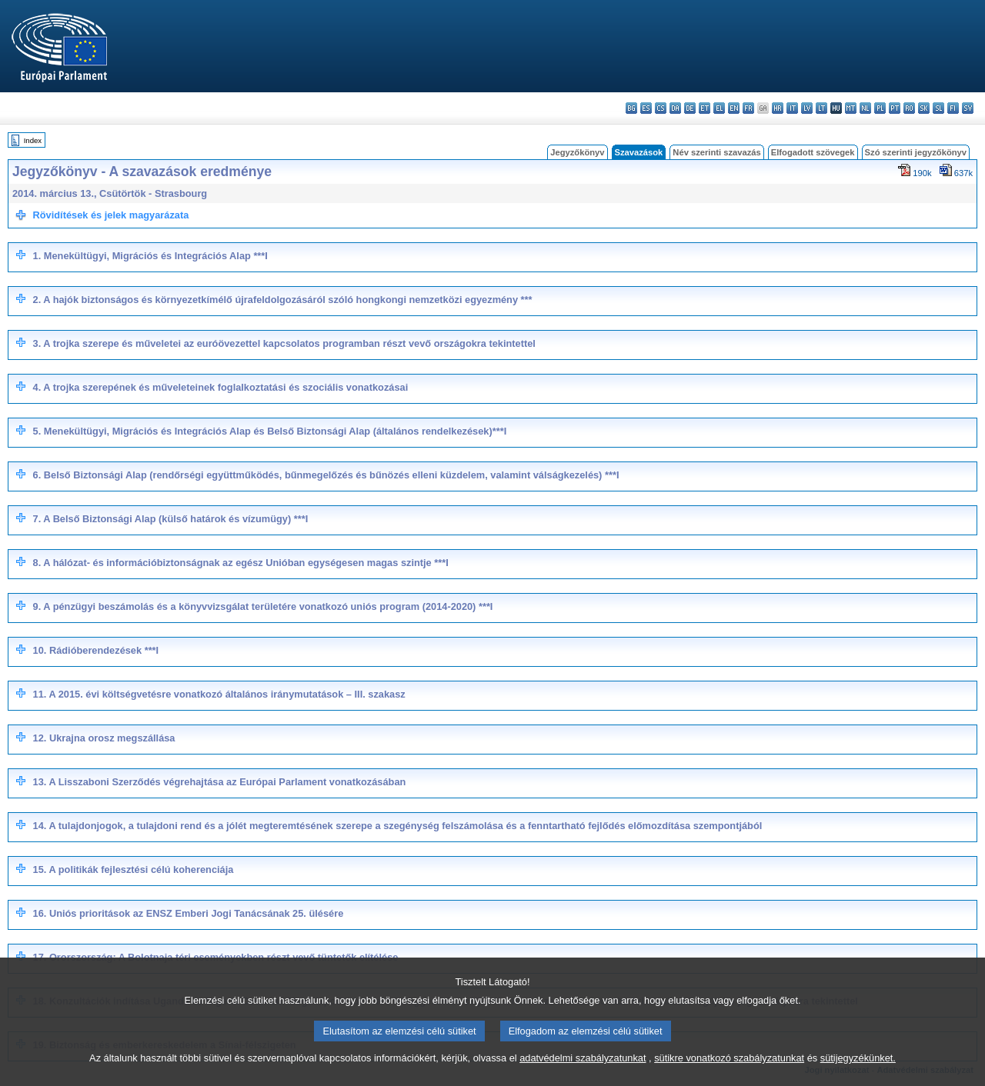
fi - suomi (953, 108)
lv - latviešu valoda (807, 108)
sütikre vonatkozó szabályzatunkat (729, 1075)
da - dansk (675, 108)
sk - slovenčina (924, 108)
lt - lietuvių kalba (821, 108)
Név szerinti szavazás (716, 152)
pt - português (894, 108)
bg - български (631, 108)
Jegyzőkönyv (577, 152)
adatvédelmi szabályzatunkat (582, 1075)
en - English (734, 108)
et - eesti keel (704, 108)
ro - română (909, 108)
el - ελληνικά (719, 108)
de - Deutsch (690, 108)
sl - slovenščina (938, 108)
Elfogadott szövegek (813, 152)
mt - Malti (850, 108)
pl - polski (880, 108)
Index (33, 140)
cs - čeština (660, 108)
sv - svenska (967, 108)
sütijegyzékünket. (858, 1075)
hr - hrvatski (777, 108)
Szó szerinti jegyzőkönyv (916, 152)
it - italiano (792, 108)
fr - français (748, 108)
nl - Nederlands (865, 108)
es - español (646, 108)
